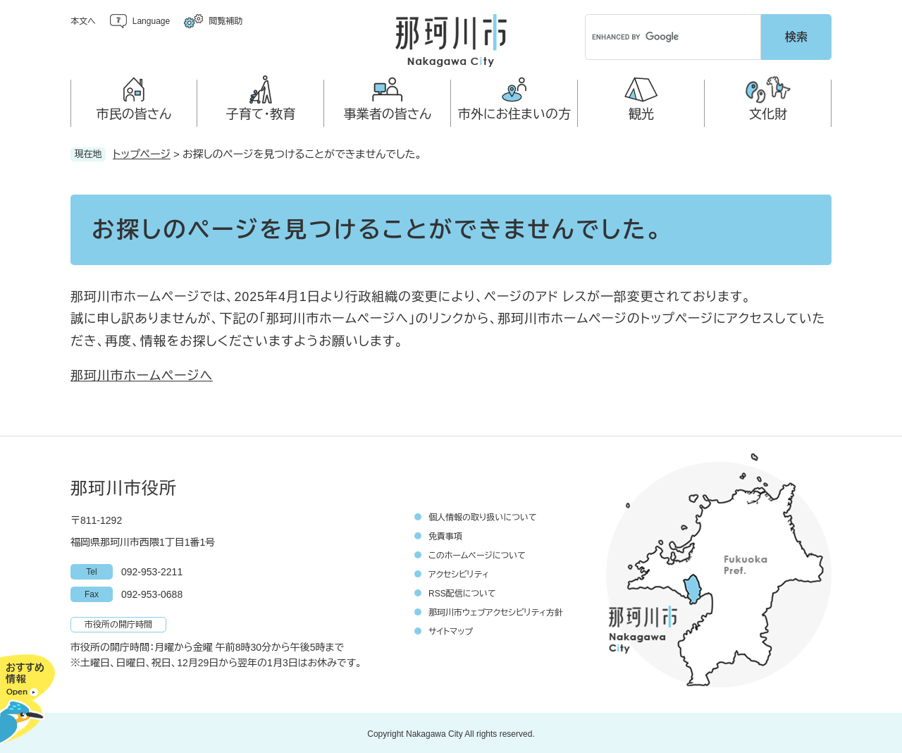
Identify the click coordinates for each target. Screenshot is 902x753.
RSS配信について (462, 591)
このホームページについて (477, 553)
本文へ (83, 21)
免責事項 (445, 534)
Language (151, 21)
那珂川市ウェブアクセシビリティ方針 (495, 611)
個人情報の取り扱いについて (482, 515)
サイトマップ (450, 630)
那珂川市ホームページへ (141, 374)
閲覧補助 (225, 21)
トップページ (142, 152)
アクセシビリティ (458, 572)
